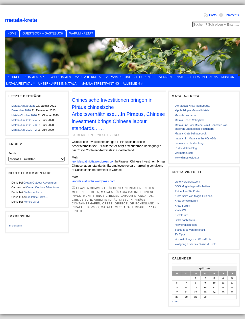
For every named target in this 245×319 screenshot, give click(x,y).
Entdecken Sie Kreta (187, 191)
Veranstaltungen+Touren (128, 77)
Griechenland (142, 203)
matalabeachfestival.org (189, 143)
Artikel (13, 77)
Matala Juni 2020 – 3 (24, 125)
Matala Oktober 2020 (24, 115)
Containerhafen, (128, 188)
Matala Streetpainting (100, 83)
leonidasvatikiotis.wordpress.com (93, 161)
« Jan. (175, 301)
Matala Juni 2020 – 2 (24, 129)
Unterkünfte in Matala (57, 83)
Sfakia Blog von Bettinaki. (190, 229)
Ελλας (152, 207)
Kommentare (35, 77)
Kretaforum (181, 215)
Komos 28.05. (32, 201)
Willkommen (61, 77)
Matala (80, 77)
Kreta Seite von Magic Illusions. (194, 195)
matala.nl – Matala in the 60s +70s (195, 138)
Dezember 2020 (21, 110)
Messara (122, 207)
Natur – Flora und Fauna (197, 77)
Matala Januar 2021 (23, 105)
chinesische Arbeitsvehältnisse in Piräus (109, 199)
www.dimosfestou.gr (187, 157)
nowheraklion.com (186, 224)
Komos (93, 207)
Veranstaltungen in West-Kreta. (193, 239)
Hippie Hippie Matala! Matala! (192, 110)
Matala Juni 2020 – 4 (24, 120)
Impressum (15, 225)
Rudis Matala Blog (186, 148)
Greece (121, 203)
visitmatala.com (184, 152)
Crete (107, 203)
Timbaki (138, 207)
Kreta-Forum (182, 205)
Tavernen (164, 77)
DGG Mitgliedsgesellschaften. (193, 186)
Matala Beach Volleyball (189, 120)
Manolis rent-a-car (186, 115)
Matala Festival (19, 83)
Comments (231, 15)
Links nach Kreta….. (187, 220)
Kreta (96, 77)
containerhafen (86, 203)
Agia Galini (129, 192)
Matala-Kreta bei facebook (190, 133)
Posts (213, 15)
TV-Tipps (180, 234)
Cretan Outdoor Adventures (40, 182)
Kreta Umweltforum (186, 200)
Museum (227, 77)
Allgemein (131, 83)
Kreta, (95, 192)
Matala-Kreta (21, 20)
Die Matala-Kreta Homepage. (192, 105)
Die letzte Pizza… (34, 192)
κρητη (77, 211)
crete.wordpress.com (187, 181)
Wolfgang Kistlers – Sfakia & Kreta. (196, 244)
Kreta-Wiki (181, 210)
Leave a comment (91, 188)
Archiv (12, 153)
